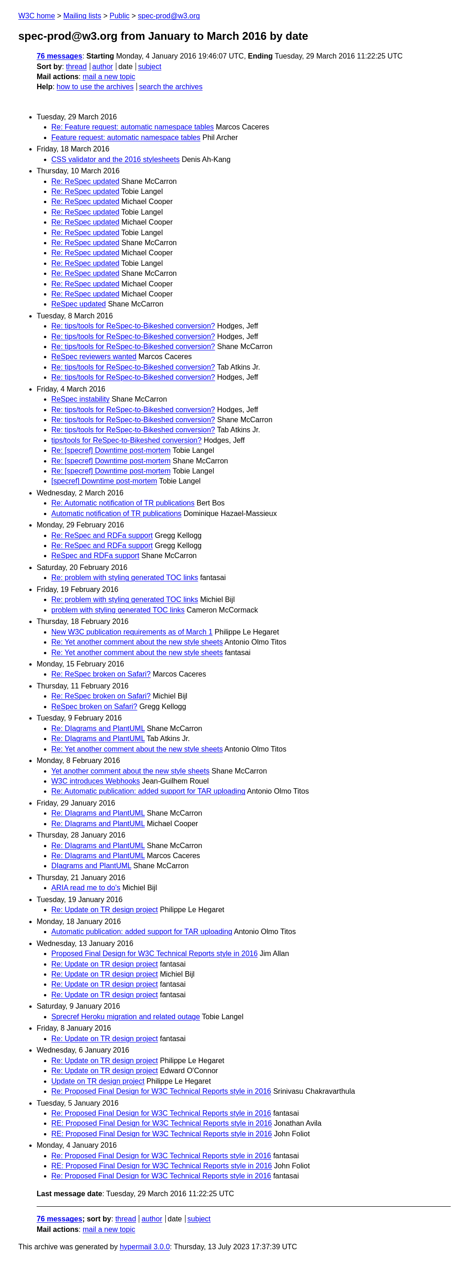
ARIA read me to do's (85, 888)
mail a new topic (108, 77)
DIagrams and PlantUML (91, 866)
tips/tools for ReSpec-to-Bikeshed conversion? (126, 440)
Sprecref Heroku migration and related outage (125, 1017)
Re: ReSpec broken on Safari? (101, 674)
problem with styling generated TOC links (118, 610)
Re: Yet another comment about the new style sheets (137, 642)
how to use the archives (95, 87)
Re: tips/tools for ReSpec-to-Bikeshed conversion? (133, 326)
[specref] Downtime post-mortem (104, 481)
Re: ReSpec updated (85, 181)
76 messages (59, 56)
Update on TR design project (97, 1081)
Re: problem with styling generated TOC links (124, 577)
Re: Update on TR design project (104, 910)
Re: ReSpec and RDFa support (102, 535)
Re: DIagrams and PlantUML (98, 728)
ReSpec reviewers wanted (93, 356)
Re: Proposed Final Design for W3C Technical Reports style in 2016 (161, 1091)
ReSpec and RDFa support (95, 555)
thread (76, 66)
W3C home (36, 16)
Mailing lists (82, 16)
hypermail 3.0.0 (144, 1247)
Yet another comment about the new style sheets (130, 771)
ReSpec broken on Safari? (94, 706)
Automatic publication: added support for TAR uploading (141, 931)
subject (149, 66)
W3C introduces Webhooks (95, 781)
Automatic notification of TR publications (116, 513)
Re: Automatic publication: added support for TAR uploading (148, 791)
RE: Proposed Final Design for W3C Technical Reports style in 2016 (161, 1123)
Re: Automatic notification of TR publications (123, 503)
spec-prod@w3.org (169, 16)
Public (119, 16)
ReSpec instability (80, 399)
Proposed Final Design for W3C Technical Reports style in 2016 (154, 953)
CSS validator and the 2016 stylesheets (115, 159)
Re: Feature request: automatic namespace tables (132, 127)
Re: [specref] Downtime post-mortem (111, 450)
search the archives (171, 87)
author (102, 66)
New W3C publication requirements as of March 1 (132, 632)
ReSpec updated (78, 304)
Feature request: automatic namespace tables (126, 137)
